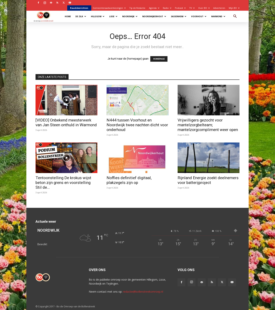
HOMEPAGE (159, 59)
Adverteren (219, 7)
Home (68, 16)
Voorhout (198, 16)
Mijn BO (234, 7)
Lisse (113, 16)
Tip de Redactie (137, 7)
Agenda (154, 7)
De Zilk (80, 16)
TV (192, 7)
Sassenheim (178, 16)
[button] (234, 17)
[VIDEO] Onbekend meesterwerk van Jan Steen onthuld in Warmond (66, 122)
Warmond (218, 16)
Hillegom (97, 16)
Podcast (180, 7)
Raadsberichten (79, 7)
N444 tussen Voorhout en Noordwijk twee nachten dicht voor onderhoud (137, 125)
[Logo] (45, 16)
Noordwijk (130, 16)
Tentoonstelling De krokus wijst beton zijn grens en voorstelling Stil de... (63, 183)
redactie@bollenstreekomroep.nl (143, 291)
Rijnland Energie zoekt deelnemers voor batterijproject (208, 180)
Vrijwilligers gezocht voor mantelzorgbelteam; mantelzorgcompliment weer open (208, 125)
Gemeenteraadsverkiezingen (109, 7)
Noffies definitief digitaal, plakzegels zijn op (129, 180)
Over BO (204, 7)
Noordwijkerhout (154, 16)
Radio (167, 7)
